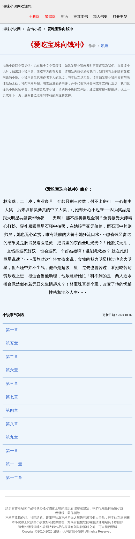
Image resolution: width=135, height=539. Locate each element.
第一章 (12, 330)
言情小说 (34, 29)
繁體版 (50, 17)
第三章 (12, 383)
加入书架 (100, 17)
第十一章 (14, 464)
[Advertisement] (67, 140)
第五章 (12, 343)
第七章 (12, 397)
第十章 (12, 451)
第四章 (12, 410)
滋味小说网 (12, 29)
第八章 (12, 424)
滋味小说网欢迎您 (17, 6)
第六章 (12, 370)
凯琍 (104, 46)
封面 (64, 17)
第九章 (12, 437)
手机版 (34, 17)
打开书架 (120, 17)
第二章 (12, 357)
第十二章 (14, 477)
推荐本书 (80, 17)
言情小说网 (76, 531)
